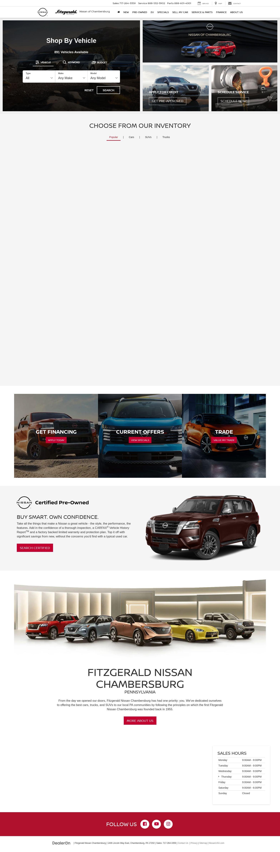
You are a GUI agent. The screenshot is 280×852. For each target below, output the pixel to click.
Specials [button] (163, 12)
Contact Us (183, 843)
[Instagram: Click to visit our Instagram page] (168, 824)
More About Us (140, 720)
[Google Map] (140, 776)
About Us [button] (236, 12)
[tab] (43, 62)
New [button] (126, 12)
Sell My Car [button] (180, 12)
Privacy (194, 843)
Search (108, 90)
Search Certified (35, 548)
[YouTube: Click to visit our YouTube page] (156, 824)
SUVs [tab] (148, 137)
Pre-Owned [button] (139, 12)
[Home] (119, 12)
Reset (89, 90)
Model (93, 73)
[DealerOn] (61, 842)
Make (61, 73)
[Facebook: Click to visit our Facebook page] (144, 824)
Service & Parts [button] (202, 12)
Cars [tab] (131, 137)
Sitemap (203, 843)
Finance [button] (221, 12)
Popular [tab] (113, 137)
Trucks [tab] (166, 137)
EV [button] (152, 12)
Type (28, 73)
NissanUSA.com (216, 843)
